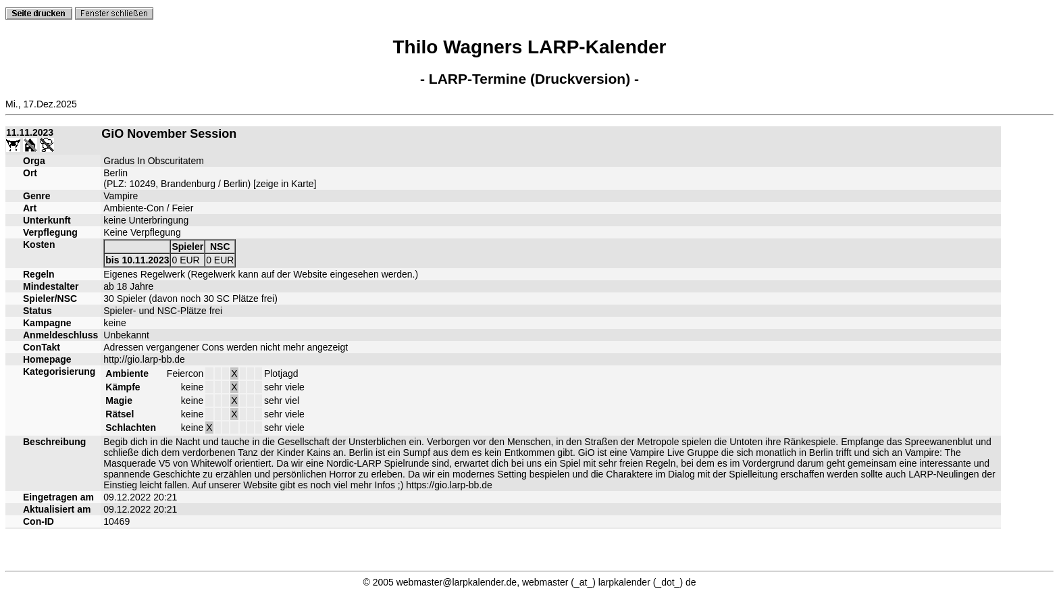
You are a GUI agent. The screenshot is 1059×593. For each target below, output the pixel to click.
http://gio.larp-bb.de (144, 359)
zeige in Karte (285, 183)
